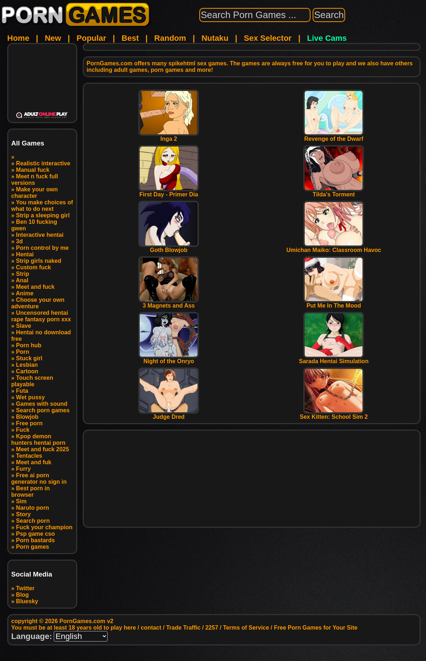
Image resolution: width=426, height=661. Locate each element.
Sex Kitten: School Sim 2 (334, 414)
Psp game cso (35, 534)
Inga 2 (168, 136)
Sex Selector (268, 38)
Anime (25, 293)
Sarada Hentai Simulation (334, 358)
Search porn (32, 521)
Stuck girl (29, 358)
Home (18, 38)
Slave (23, 326)
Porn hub (28, 345)
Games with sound (41, 404)
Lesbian (27, 365)
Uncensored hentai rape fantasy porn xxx (41, 316)
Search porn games (43, 410)
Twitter (25, 588)
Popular (91, 38)
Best (130, 38)
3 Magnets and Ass (168, 303)
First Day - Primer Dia (168, 191)
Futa (22, 391)
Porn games (32, 547)
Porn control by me (42, 248)
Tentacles (29, 456)
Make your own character (34, 192)
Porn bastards (35, 540)
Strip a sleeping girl (42, 215)
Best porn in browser (30, 491)
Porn (22, 352)
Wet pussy (30, 397)
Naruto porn (32, 508)
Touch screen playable (32, 381)
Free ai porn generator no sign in (39, 478)
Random (170, 38)
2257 (211, 628)
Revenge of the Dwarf (333, 136)
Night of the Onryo (168, 358)
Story (23, 514)
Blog (22, 595)
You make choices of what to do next (42, 205)
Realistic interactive (43, 163)
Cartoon (27, 371)
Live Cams (327, 38)
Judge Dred (168, 414)
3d (19, 241)
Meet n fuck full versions (34, 179)
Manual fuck (32, 170)
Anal (22, 280)
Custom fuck (33, 267)
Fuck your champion (44, 527)
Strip (22, 274)
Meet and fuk (33, 462)
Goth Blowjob (168, 247)
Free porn (29, 423)
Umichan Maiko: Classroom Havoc (333, 247)
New (53, 38)
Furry (23, 469)
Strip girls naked (38, 261)
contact (151, 628)
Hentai (25, 254)
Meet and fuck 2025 (42, 449)
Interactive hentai (40, 235)
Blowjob (27, 417)
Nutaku (215, 38)
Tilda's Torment (333, 191)
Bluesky (27, 601)
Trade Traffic (183, 628)
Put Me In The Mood (333, 303)
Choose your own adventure (38, 303)
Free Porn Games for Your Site (315, 628)
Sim (21, 501)
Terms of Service (246, 628)
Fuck (22, 430)
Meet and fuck (35, 287)
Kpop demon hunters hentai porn (38, 439)
